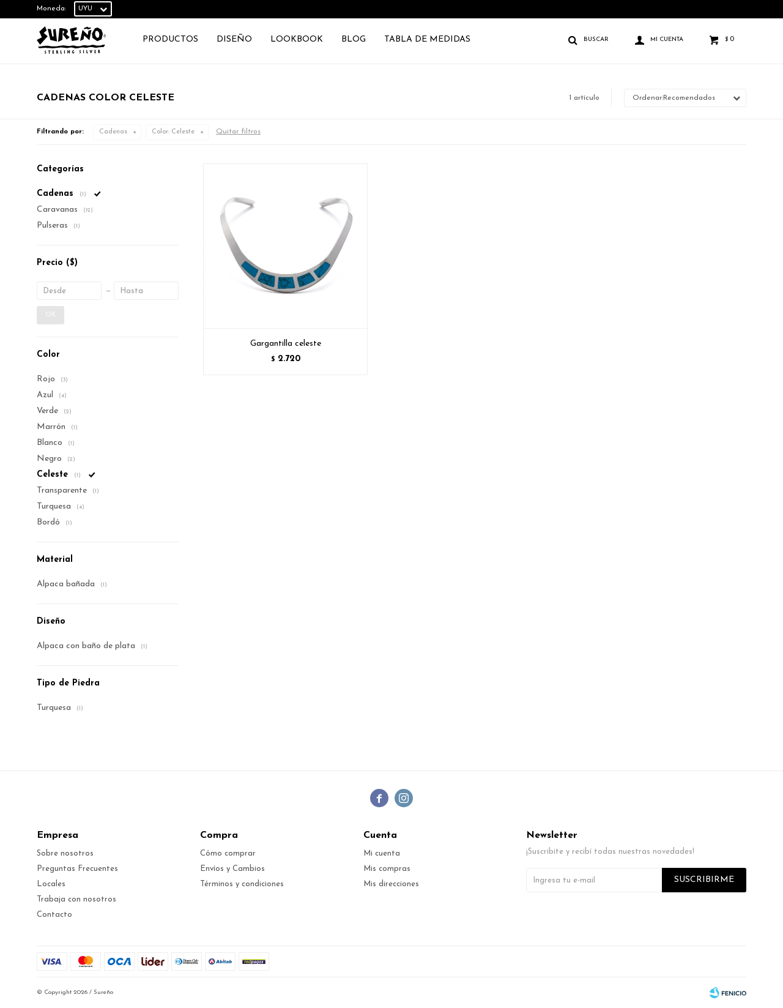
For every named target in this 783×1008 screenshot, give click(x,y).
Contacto (54, 915)
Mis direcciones (391, 884)
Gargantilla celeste (285, 343)
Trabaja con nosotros (76, 899)
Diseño (234, 39)
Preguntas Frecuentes (77, 869)
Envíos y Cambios (232, 869)
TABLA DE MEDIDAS (427, 39)
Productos (170, 39)
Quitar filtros (238, 131)
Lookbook (296, 39)
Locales (51, 884)
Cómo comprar (228, 853)
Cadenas (113, 132)
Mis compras (386, 869)
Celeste (173, 132)
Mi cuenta (381, 853)
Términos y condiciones (242, 884)
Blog (353, 39)
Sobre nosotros (65, 853)
